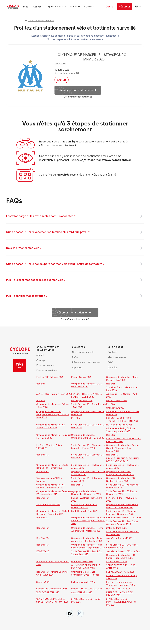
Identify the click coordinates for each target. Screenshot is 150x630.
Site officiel (60, 64)
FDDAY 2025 (42, 551)
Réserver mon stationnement (78, 90)
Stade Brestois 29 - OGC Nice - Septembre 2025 (122, 546)
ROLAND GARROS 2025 (118, 588)
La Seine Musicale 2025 (83, 582)
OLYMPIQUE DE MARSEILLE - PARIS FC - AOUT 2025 (86, 567)
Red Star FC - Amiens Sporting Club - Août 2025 (52, 573)
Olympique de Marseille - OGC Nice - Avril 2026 (86, 385)
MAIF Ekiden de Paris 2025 (84, 511)
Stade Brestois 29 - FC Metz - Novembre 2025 (121, 493)
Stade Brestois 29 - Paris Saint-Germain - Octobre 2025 (122, 523)
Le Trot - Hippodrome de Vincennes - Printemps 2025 (120, 583)
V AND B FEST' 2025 (116, 561)
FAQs (75, 357)
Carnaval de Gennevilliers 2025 (51, 588)
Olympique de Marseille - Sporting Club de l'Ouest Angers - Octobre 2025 (88, 520)
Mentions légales (117, 357)
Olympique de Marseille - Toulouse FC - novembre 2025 (53, 493)
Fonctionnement (45, 365)
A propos (77, 367)
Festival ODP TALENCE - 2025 (86, 588)
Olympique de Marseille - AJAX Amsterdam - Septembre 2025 (86, 539)
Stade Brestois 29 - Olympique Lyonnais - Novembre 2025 (121, 512)
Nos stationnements (83, 352)
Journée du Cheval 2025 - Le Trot (123, 551)
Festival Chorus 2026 (116, 400)
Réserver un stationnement (87, 362)
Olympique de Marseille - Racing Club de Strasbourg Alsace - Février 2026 (122, 448)
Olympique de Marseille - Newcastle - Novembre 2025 (86, 493)
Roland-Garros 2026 (81, 377)
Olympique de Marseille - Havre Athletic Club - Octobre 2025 (87, 529)
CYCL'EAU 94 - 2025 (81, 592)
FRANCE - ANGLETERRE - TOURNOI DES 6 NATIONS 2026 (122, 419)
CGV (110, 362)
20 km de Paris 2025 (116, 527)
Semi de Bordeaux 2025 (48, 504)
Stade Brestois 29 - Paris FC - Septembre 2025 (86, 553)
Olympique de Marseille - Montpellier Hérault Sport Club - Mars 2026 (52, 414)
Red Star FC (42, 454)
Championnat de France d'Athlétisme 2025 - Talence (85, 573)
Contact (112, 352)
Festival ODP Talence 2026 (49, 377)
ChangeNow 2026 (115, 407)
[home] (13, 7)
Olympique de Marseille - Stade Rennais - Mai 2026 (122, 378)
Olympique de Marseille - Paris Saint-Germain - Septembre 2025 (88, 546)
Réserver (124, 6)
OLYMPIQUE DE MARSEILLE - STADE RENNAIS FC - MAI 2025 (52, 600)
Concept (37, 6)
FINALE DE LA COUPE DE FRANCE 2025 (119, 594)
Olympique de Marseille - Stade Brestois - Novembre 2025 (122, 506)
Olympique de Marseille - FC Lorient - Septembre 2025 (120, 556)
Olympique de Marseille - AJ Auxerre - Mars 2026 (50, 426)
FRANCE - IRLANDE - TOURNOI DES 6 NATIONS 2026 (122, 460)
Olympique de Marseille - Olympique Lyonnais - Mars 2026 (87, 436)
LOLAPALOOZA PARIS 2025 (120, 571)
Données (112, 367)
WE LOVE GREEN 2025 (47, 592)
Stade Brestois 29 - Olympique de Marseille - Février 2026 (88, 446)
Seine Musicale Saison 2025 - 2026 (123, 517)
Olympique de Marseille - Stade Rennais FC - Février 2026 (52, 466)
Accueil (25, 6)
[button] (63, 6)
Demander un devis (46, 370)
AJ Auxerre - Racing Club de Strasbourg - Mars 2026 (120, 430)
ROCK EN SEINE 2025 (82, 561)
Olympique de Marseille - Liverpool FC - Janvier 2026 (120, 473)
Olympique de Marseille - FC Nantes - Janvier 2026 (120, 479)
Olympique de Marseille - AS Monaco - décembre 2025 (50, 486)
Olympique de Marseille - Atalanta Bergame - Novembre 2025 (53, 512)
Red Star (40, 383)
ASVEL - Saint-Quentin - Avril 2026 (53, 394)
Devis (109, 6)
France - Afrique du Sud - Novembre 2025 (84, 506)
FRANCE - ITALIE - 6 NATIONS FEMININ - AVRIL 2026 (86, 395)
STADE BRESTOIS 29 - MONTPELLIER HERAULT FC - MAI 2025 (121, 601)
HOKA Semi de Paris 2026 (119, 424)
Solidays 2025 (43, 582)
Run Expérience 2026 (81, 400)
